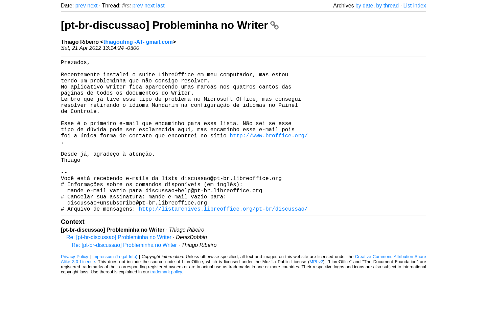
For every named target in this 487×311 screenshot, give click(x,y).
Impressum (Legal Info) (114, 290)
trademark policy (166, 305)
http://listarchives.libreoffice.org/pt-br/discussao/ (223, 242)
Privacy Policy (74, 290)
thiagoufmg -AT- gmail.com (138, 42)
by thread (387, 5)
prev (80, 5)
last (160, 5)
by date (364, 5)
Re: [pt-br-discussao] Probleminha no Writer (118, 271)
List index (414, 5)
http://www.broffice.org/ (268, 153)
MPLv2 (316, 295)
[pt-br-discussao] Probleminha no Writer (170, 25)
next (92, 5)
